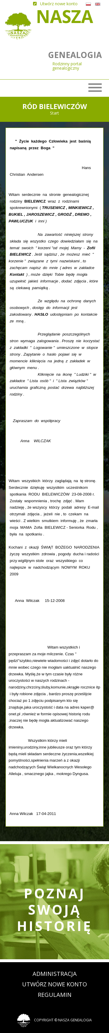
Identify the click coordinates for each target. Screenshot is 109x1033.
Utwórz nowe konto (54, 984)
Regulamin (55, 995)
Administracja (55, 974)
